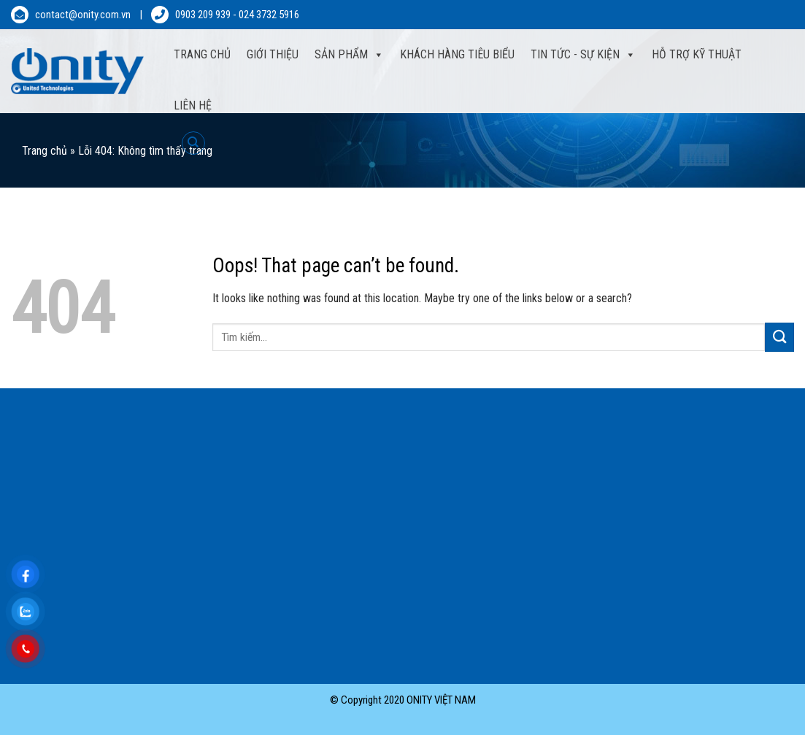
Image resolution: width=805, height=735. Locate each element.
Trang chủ (44, 151)
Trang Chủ (202, 54)
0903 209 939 (203, 14)
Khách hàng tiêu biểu (457, 54)
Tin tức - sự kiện (575, 54)
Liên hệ (193, 105)
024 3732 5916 (269, 14)
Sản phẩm (341, 54)
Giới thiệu (272, 54)
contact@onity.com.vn (83, 14)
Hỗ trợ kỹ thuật (697, 54)
